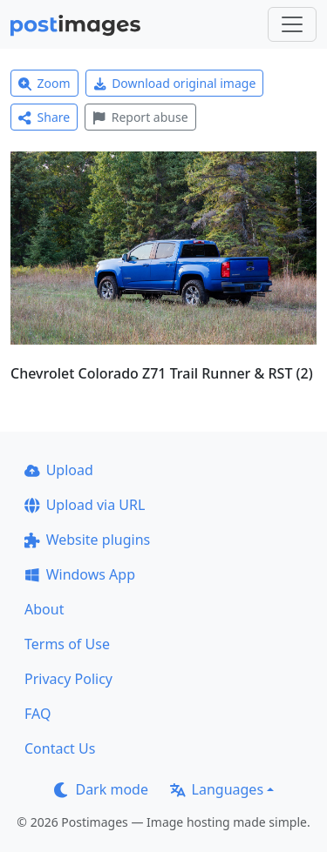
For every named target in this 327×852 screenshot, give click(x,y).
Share (44, 117)
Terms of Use (67, 644)
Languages (216, 789)
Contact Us (59, 748)
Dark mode (101, 789)
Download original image (174, 83)
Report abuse (139, 117)
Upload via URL (84, 504)
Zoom (44, 83)
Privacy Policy (68, 678)
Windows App (79, 574)
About (44, 609)
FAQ (37, 713)
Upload (58, 470)
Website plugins (87, 539)
